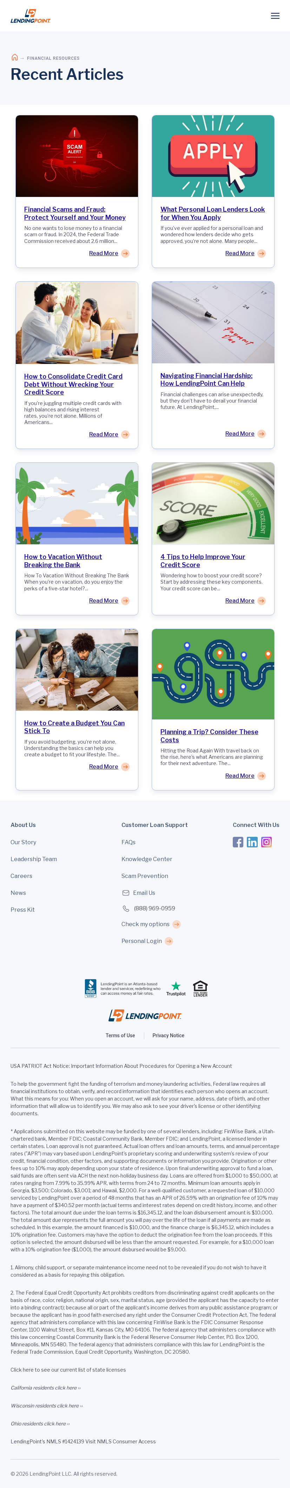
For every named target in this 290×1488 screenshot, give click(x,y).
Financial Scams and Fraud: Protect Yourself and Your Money (75, 213)
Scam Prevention (144, 876)
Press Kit (23, 909)
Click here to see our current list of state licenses (68, 1370)
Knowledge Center (146, 859)
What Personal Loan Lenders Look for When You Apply (212, 213)
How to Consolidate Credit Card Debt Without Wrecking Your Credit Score (73, 384)
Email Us (138, 893)
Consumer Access (134, 1441)
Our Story (23, 842)
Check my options (145, 924)
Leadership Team (34, 859)
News (18, 893)
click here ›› (67, 1388)
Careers (21, 876)
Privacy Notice (168, 1035)
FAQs (128, 842)
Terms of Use (120, 1035)
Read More (103, 253)
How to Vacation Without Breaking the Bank (63, 561)
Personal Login (141, 941)
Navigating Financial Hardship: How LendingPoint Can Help (206, 379)
